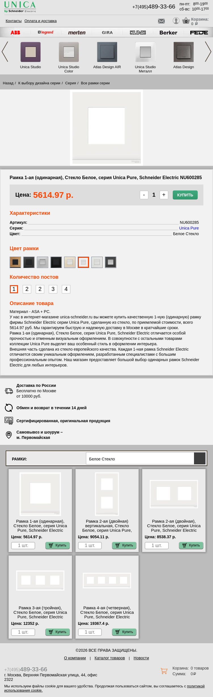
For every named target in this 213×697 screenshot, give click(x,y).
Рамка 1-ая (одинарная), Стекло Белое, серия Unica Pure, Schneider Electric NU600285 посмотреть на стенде (40, 530)
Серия (70, 83)
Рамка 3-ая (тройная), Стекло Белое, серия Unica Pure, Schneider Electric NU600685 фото (40, 615)
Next (208, 51)
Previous (4, 51)
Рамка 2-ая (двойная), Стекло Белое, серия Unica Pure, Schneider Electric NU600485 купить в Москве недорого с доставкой (174, 530)
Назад (8, 83)
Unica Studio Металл (145, 69)
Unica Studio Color (68, 69)
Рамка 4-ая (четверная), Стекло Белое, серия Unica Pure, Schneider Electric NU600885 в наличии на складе (107, 617)
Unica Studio (30, 67)
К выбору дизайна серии (39, 83)
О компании (75, 658)
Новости (141, 658)
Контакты (14, 21)
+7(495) (153, 7)
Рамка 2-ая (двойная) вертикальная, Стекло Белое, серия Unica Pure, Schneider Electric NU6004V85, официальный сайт (107, 532)
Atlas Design (183, 67)
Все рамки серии (95, 83)
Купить (185, 195)
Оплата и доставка (40, 21)
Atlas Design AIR (107, 67)
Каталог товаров (110, 658)
